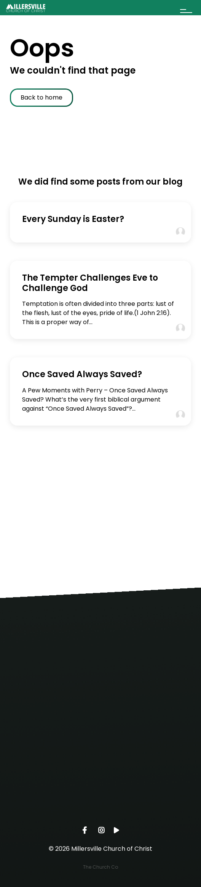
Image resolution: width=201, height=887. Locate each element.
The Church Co (100, 867)
